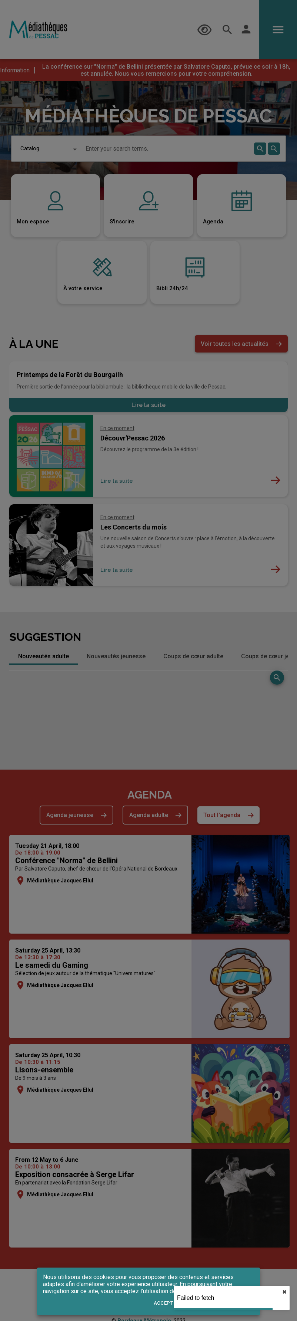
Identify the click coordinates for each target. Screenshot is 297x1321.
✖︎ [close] (284, 1292)
